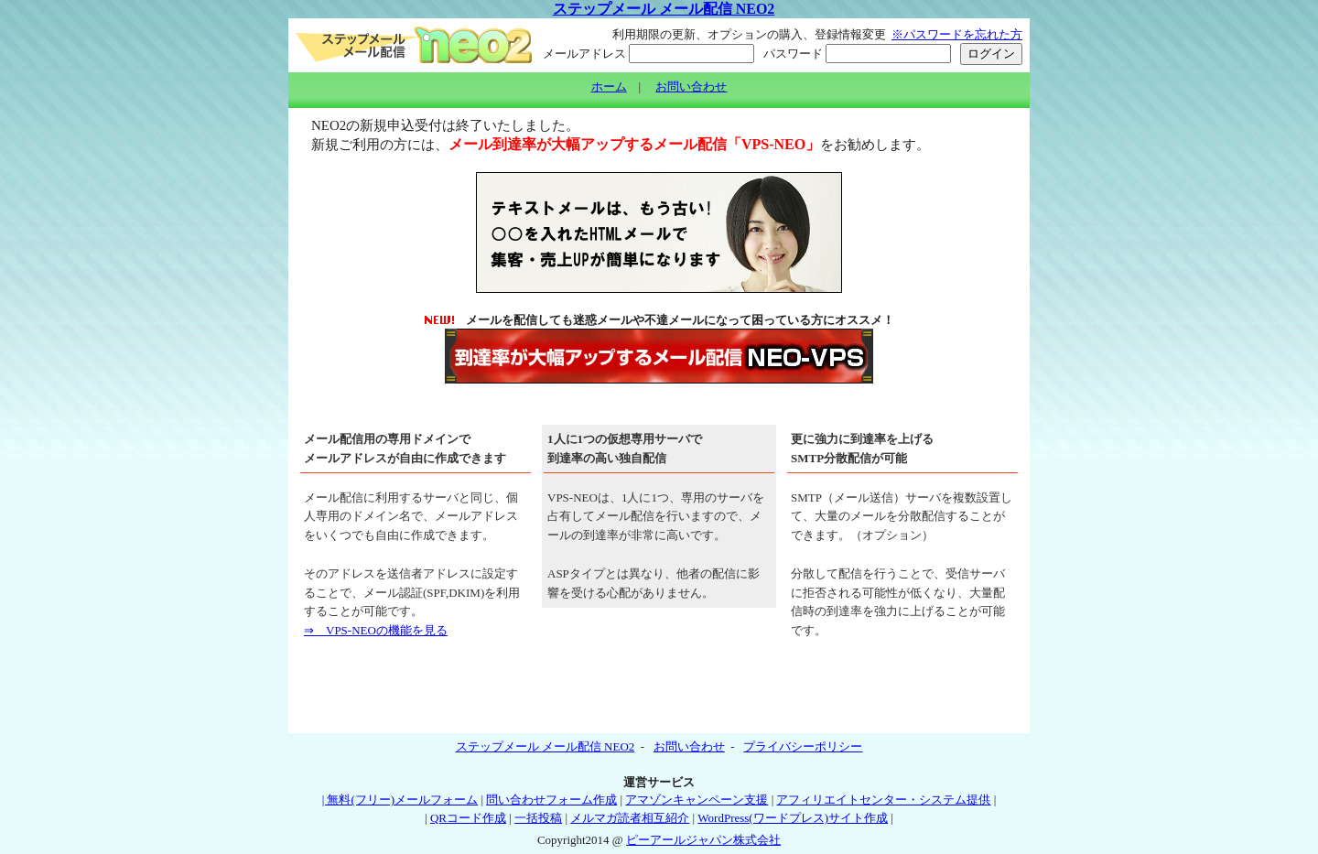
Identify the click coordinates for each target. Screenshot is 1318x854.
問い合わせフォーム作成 (551, 799)
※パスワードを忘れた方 (956, 34)
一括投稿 (538, 818)
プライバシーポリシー (802, 746)
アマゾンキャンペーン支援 (696, 799)
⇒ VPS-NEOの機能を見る (376, 630)
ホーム (609, 86)
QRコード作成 (468, 818)
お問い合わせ (691, 86)
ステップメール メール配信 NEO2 (664, 8)
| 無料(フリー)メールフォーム (400, 799)
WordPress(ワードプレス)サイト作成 (792, 818)
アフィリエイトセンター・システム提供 (883, 799)
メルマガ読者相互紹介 (629, 818)
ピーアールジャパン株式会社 (703, 840)
